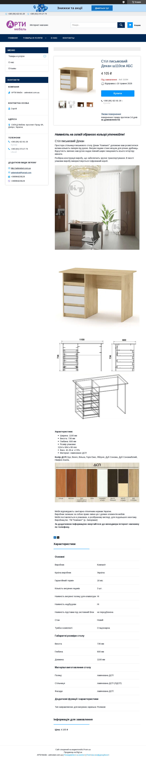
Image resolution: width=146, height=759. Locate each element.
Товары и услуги (32, 38)
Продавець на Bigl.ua (73, 752)
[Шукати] (121, 25)
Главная (13, 38)
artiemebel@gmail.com (21, 172)
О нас (54, 38)
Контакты (68, 38)
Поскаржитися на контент (74, 755)
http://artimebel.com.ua (21, 168)
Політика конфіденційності (98, 755)
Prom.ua (87, 750)
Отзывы (12, 68)
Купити (118, 93)
